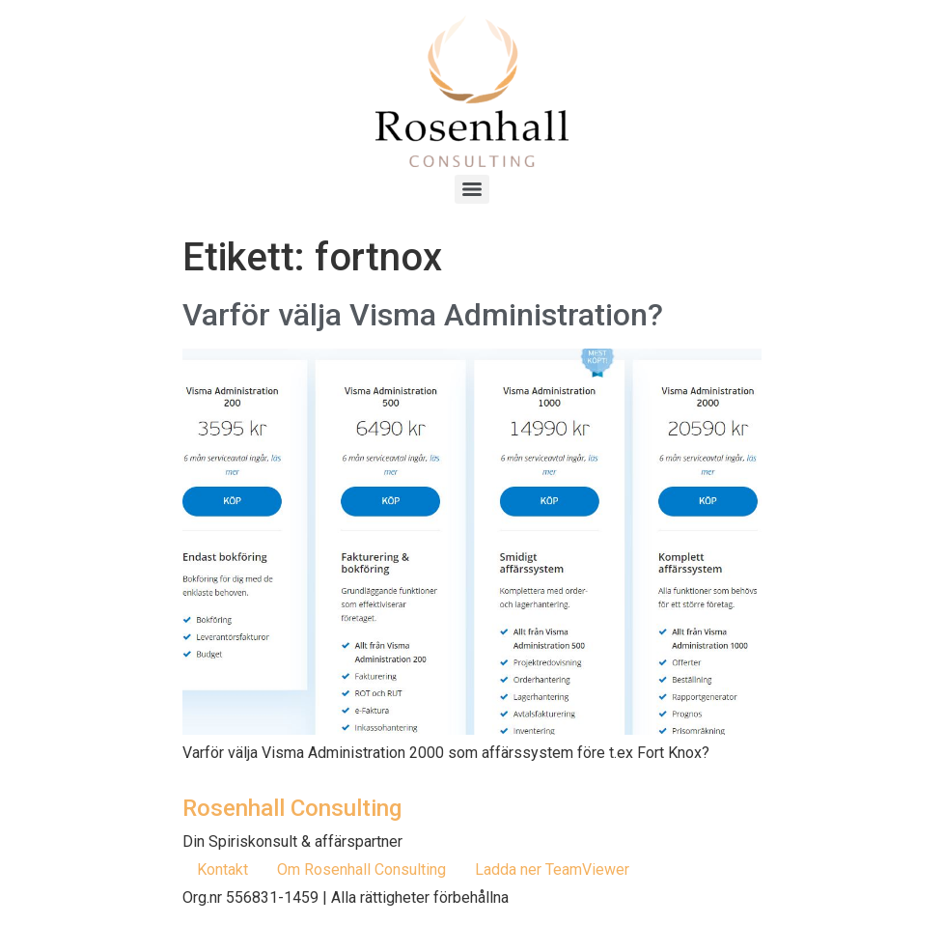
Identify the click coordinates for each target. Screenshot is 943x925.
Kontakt (222, 869)
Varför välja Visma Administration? (422, 314)
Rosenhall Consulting (292, 808)
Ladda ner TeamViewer (552, 869)
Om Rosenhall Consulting (361, 869)
